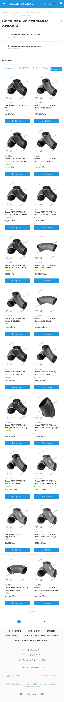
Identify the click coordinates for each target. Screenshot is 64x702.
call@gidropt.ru (34, 654)
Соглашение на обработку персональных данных (34, 675)
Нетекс (37, 687)
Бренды (51, 631)
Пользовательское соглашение (40, 636)
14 (45, 621)
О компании (15, 631)
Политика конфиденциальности (32, 640)
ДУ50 (35, 68)
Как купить (34, 631)
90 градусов (9, 68)
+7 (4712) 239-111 (32, 650)
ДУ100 (45, 68)
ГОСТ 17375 (24, 68)
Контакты (11, 636)
